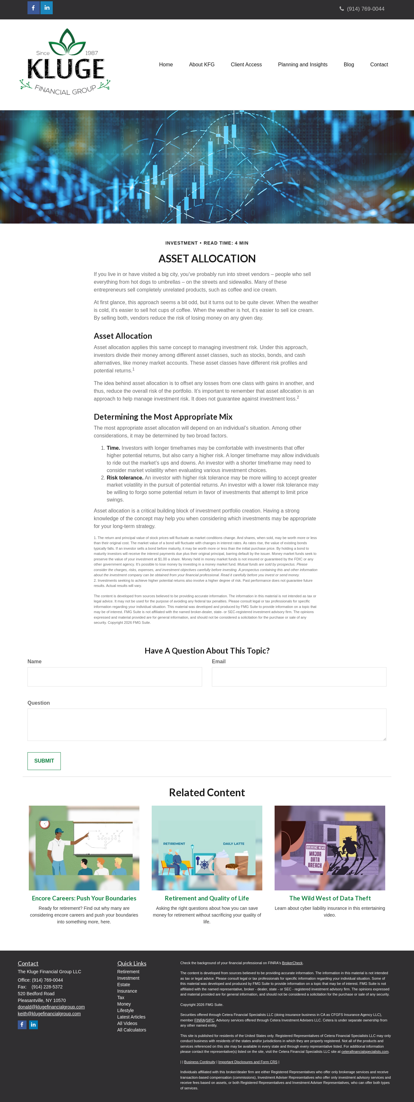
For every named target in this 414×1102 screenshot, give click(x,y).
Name (34, 661)
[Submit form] (44, 761)
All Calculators (131, 1029)
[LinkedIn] (33, 1024)
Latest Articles (131, 1016)
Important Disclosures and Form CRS (248, 1062)
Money (124, 1004)
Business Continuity (199, 1062)
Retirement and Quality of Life (207, 898)
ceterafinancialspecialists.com (365, 1051)
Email (219, 661)
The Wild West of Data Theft (330, 898)
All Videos (127, 1023)
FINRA (199, 1020)
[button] (202, 64)
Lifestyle (125, 1010)
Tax (121, 997)
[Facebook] (22, 1024)
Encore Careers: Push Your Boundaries (84, 898)
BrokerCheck (292, 963)
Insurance (127, 991)
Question (38, 703)
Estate (123, 984)
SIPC (210, 1020)
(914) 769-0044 (362, 9)
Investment (128, 978)
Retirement (128, 971)
